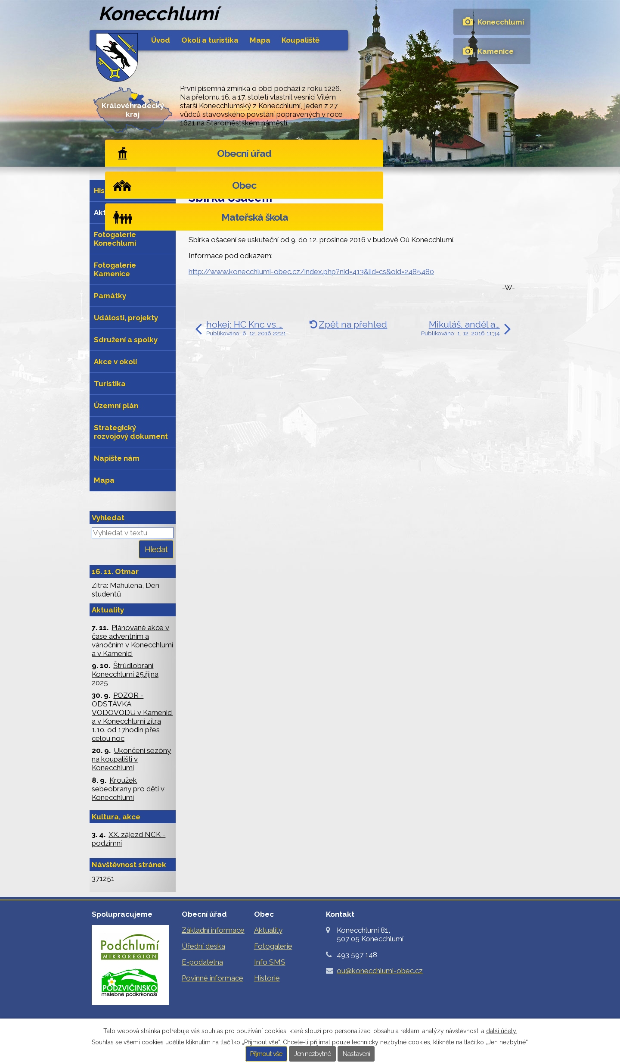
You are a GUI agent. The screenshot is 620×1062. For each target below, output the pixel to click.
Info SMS (269, 962)
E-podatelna (202, 962)
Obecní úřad (163, 153)
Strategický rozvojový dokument (131, 431)
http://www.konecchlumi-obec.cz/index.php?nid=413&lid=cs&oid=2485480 (311, 271)
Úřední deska (203, 946)
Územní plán (116, 405)
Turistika (110, 383)
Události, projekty (126, 317)
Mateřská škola (467, 153)
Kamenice (495, 51)
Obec (310, 153)
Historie (108, 190)
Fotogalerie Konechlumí (115, 238)
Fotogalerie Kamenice (115, 269)
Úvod (160, 40)
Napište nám (117, 458)
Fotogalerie (273, 946)
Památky (110, 295)
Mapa (260, 40)
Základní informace (213, 930)
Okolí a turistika (210, 40)
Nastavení (356, 1054)
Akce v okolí (115, 361)
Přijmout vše (266, 1054)
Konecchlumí (500, 22)
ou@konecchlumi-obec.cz (380, 970)
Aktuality (271, 177)
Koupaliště (300, 40)
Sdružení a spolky (126, 339)
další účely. (501, 1031)
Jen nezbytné (312, 1054)
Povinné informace (212, 978)
